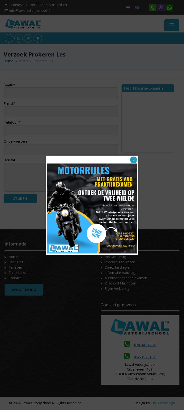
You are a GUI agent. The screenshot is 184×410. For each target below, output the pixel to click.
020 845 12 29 (140, 347)
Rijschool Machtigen (120, 285)
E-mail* (61, 111)
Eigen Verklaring (117, 290)
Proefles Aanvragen (120, 264)
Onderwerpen (61, 148)
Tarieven (15, 269)
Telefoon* (61, 130)
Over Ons (16, 264)
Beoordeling (24, 291)
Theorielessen (19, 274)
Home (8, 63)
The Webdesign (163, 404)
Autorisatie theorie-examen (126, 280)
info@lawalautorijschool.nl (29, 10)
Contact (15, 280)
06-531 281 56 (140, 359)
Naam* (61, 92)
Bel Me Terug (115, 258)
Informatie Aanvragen (121, 274)
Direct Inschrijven (118, 269)
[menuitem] (128, 8)
